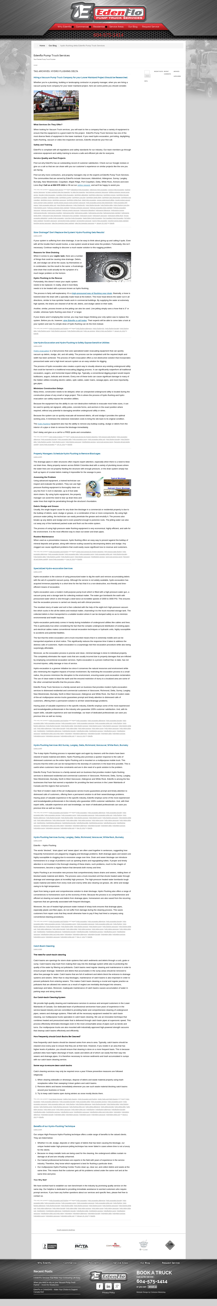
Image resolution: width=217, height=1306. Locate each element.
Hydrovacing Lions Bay (95, 215)
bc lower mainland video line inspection (58, 194)
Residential (99, 26)
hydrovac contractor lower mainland (58, 210)
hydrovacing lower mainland (112, 215)
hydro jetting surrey (98, 731)
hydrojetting (68, 736)
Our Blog (132, 26)
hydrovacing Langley (81, 215)
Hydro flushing (117, 725)
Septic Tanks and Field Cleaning (108, 1106)
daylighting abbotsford (81, 197)
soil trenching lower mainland (67, 223)
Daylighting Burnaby (122, 197)
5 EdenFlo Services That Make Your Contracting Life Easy (57, 1285)
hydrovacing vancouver (100, 218)
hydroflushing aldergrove (53, 733)
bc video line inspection (78, 194)
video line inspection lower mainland (63, 225)
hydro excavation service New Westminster (99, 205)
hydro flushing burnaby (93, 207)
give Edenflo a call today (75, 323)
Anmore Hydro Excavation (116, 192)
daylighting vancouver (59, 202)
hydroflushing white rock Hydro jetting (52, 736)
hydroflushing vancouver (81, 1119)
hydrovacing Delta (68, 215)
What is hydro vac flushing (104, 333)
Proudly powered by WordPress (66, 1237)
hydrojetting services (118, 736)
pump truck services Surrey (104, 444)
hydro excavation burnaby (49, 442)
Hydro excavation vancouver (85, 725)
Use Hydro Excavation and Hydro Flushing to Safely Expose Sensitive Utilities (78, 345)
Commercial (82, 26)
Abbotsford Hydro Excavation (80, 192)
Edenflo (112, 225)
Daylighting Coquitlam (40, 200)
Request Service (150, 26)
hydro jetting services (84, 731)
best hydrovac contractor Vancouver (97, 194)
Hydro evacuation (41, 353)
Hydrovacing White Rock (115, 218)
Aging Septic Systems (56, 439)
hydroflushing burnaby (69, 733)
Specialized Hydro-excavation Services (56, 570)
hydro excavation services (52, 725)
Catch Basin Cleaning (46, 953)
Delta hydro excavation (89, 202)
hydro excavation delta (65, 442)
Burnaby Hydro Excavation (47, 197)
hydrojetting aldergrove (80, 736)
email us (153, 1294)
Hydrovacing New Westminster (51, 218)
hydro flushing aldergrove (64, 207)
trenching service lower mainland (118, 223)
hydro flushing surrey (40, 210)
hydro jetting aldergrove (44, 731)
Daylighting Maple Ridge (93, 200)
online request (84, 187)
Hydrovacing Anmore (117, 213)
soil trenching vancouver (83, 223)
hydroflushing (41, 733)
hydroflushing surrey (110, 733)
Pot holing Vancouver (50, 223)
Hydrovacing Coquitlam (55, 215)
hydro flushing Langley (44, 444)
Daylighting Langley (65, 200)
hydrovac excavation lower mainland (101, 210)
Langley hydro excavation (56, 220)
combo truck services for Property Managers (84, 439)
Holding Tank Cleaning (70, 1106)
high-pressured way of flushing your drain (92, 296)
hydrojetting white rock (67, 738)
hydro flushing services (81, 728)
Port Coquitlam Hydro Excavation (113, 220)
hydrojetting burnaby (94, 736)
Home (36, 65)
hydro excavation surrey (79, 442)
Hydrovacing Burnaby (40, 215)
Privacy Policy (108, 1299)
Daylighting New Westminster (111, 200)
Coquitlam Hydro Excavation (65, 197)
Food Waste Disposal (55, 1106)
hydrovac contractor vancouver (79, 210)
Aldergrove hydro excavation (98, 192)
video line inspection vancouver (84, 225)
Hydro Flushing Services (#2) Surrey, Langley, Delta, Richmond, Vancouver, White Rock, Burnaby (81, 748)
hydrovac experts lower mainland (51, 213)
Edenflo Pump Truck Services (54, 55)
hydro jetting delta (71, 731)
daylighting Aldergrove (96, 197)
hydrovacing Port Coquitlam (70, 218)
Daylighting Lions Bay (78, 200)
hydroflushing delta (82, 733)
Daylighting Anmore (110, 197)
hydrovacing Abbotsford (87, 213)
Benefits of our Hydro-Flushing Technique (58, 1133)
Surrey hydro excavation (99, 223)
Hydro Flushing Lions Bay (121, 207)
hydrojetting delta (106, 736)
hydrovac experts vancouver (70, 213)
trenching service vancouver (42, 225)
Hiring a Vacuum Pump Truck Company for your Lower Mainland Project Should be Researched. (81, 78)
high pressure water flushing (107, 439)
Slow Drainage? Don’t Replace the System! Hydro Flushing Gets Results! (76, 234)
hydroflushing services (89, 444)
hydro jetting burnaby (58, 731)
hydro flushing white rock (75, 333)
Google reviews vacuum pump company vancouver (69, 205)
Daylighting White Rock (74, 202)
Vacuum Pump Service (56, 192)
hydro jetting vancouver (111, 731)
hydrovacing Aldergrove (103, 213)
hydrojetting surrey (39, 738)
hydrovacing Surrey (86, 218)
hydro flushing (44, 426)
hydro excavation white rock (47, 207)
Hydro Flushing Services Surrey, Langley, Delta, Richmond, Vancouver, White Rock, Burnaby (82, 843)
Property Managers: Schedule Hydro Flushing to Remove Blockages (73, 456)
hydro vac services (89, 333)
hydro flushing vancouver (59, 333)
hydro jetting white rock (78, 1116)
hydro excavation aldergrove (96, 723)
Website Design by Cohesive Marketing (151, 1299)
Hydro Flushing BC (79, 207)
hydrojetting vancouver (53, 738)
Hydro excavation (81, 723)
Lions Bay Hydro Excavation (73, 220)
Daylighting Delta (53, 200)
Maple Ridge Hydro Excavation (92, 220)
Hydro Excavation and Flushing (58, 331)
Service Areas (116, 26)
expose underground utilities (105, 202)
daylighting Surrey (46, 202)
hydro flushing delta (107, 207)
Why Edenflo (64, 26)
